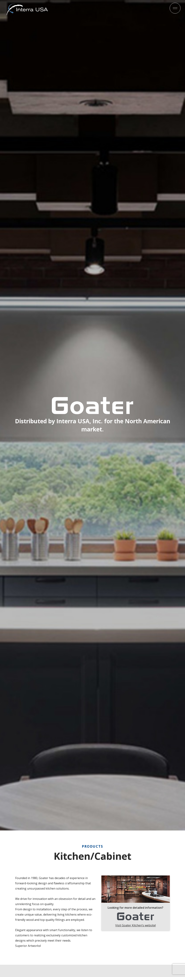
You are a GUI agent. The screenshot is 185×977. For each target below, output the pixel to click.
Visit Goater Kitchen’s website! (135, 925)
